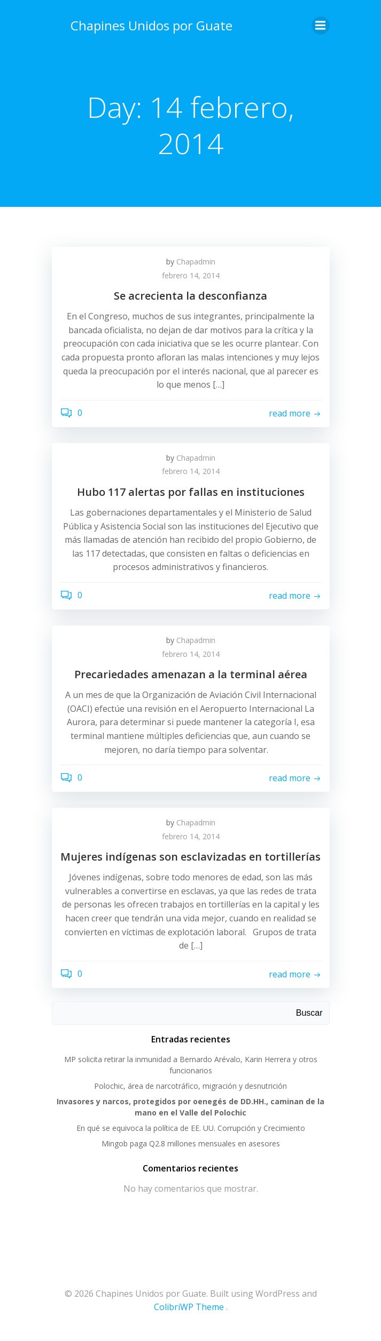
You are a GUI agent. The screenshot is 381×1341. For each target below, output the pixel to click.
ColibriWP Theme (189, 1307)
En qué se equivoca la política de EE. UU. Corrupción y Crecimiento (190, 1128)
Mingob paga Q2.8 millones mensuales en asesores (191, 1143)
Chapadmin (195, 261)
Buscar (309, 1012)
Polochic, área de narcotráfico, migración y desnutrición (190, 1086)
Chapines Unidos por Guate (151, 25)
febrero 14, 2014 (191, 275)
